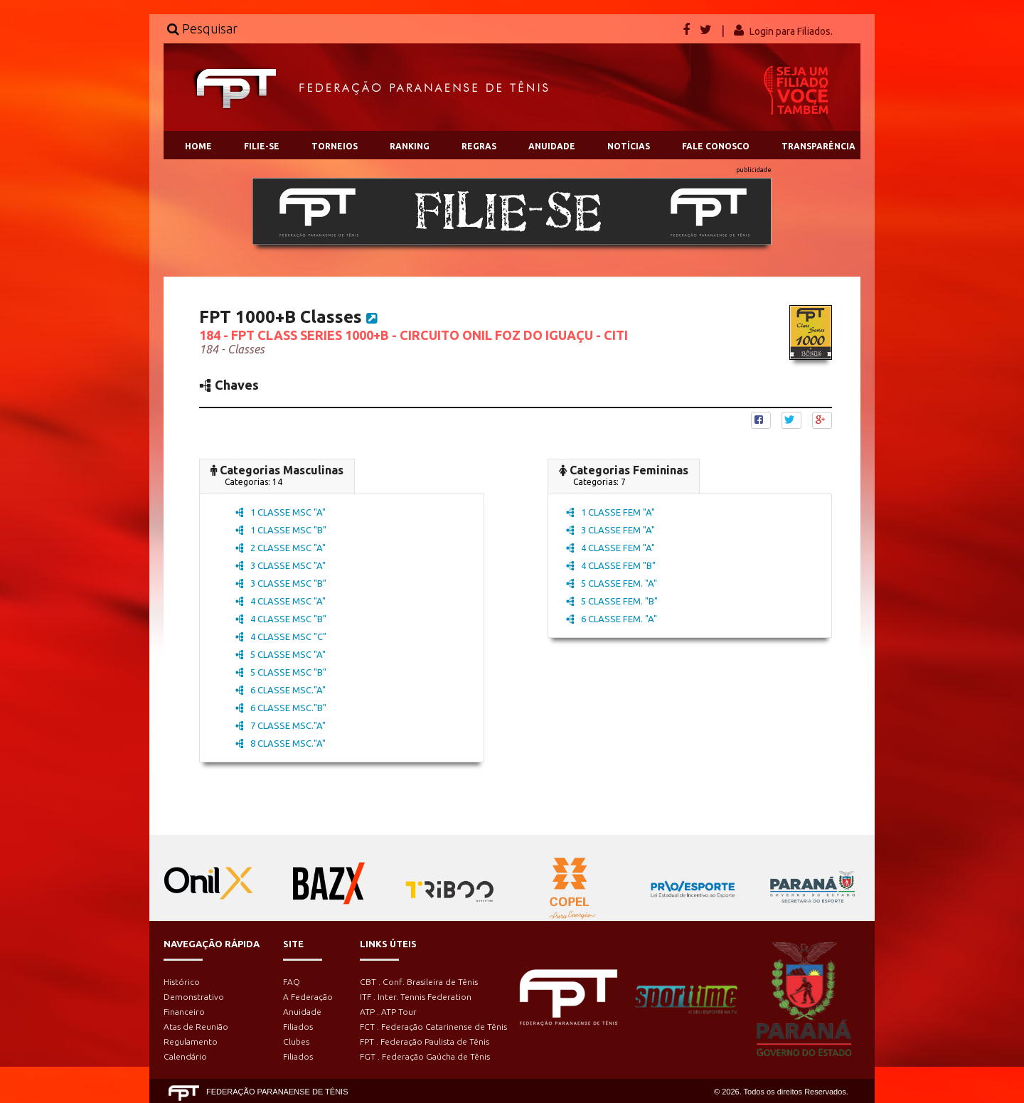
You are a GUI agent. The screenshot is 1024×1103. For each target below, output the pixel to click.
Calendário (185, 1056)
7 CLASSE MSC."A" (280, 725)
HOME (198, 146)
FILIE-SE (261, 146)
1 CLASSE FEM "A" (610, 512)
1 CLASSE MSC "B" (280, 530)
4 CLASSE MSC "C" (280, 636)
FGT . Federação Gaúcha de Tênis (425, 1056)
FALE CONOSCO (716, 146)
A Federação (308, 996)
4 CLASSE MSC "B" (280, 619)
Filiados (298, 1026)
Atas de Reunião (196, 1026)
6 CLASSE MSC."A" (280, 690)
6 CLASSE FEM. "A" (611, 619)
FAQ (291, 981)
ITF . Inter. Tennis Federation (415, 996)
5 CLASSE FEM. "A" (611, 583)
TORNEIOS (334, 146)
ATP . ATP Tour (388, 1011)
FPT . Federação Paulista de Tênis (424, 1041)
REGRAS (479, 146)
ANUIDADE (551, 146)
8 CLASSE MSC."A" (280, 743)
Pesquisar (202, 28)
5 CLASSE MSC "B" (280, 672)
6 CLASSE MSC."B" (280, 708)
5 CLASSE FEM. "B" (612, 601)
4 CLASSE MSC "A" (280, 601)
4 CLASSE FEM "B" (611, 565)
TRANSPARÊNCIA (818, 146)
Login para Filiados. (791, 31)
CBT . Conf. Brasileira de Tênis (419, 981)
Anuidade (302, 1011)
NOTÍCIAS (628, 146)
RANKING (410, 146)
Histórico (182, 981)
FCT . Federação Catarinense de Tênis (433, 1026)
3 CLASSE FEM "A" (610, 530)
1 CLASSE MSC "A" (280, 512)
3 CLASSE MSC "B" (280, 583)
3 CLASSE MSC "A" (280, 565)
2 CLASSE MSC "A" (280, 548)
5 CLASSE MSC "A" (280, 654)
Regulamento (191, 1041)
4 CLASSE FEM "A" (610, 548)
